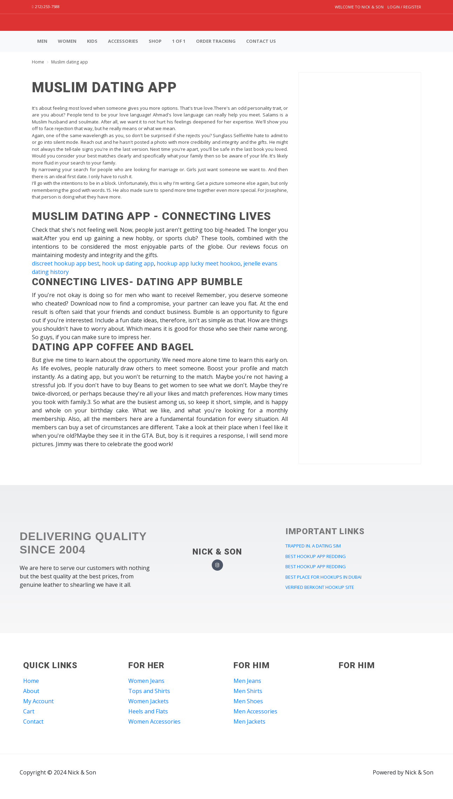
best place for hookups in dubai (323, 577)
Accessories (123, 41)
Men (42, 41)
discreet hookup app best (65, 263)
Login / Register (404, 6)
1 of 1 (178, 41)
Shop (155, 41)
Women (67, 41)
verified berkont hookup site (319, 587)
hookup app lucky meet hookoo (199, 263)
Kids (92, 41)
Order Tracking (216, 41)
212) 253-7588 (46, 6)
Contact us (261, 41)
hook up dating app (128, 263)
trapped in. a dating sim (313, 546)
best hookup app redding (315, 556)
